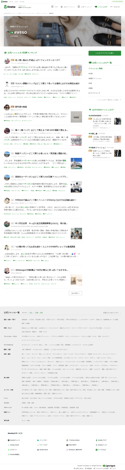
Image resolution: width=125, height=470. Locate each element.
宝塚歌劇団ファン (95, 412)
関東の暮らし (75, 381)
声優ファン (25, 416)
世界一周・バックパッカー (109, 377)
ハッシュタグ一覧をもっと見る (109, 100)
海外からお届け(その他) (93, 377)
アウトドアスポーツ (80, 354)
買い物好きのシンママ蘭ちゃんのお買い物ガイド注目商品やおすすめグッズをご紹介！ (36, 133)
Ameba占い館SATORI (75, 450)
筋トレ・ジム (26, 358)
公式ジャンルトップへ (112, 313)
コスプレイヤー (74, 365)
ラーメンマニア (53, 328)
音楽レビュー (60, 362)
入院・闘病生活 (26, 349)
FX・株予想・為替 (27, 407)
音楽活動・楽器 (63, 365)
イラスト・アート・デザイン (86, 358)
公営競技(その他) (53, 373)
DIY (46, 345)
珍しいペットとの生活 (45, 398)
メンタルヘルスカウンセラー (59, 349)
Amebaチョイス (15, 440)
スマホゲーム (113, 365)
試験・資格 (31, 403)
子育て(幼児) (60, 319)
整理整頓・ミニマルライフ (73, 345)
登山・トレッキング (45, 354)
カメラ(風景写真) (57, 358)
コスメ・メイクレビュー (72, 336)
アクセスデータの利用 (101, 468)
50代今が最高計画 (16, 273)
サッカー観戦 (80, 362)
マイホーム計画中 (88, 345)
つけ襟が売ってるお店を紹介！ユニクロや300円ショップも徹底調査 (45, 246)
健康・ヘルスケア (95, 369)
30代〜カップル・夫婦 (45, 390)
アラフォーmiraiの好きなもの (19, 63)
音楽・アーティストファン (38, 416)
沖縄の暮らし (86, 385)
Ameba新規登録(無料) (117, 1)
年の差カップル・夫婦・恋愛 (95, 390)
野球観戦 (88, 362)
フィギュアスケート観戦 (100, 362)
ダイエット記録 (86, 336)
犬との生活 (33, 398)
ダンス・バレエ (36, 358)
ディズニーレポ (70, 362)
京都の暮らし (35, 385)
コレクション (84, 365)
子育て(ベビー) (50, 319)
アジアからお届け (53, 377)
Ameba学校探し (15, 454)
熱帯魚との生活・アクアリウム (73, 398)
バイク (55, 365)
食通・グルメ (43, 332)
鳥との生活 (87, 398)
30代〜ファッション (19, 26)
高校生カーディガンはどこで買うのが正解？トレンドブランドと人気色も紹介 (49, 176)
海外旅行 (46, 381)
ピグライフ (13, 450)
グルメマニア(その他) (95, 328)
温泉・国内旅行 (26, 381)
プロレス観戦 (113, 362)
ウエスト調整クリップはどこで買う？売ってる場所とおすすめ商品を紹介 (47, 83)
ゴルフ (28, 354)
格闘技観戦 (25, 365)
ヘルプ (113, 468)
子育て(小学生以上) (71, 319)
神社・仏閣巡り (37, 381)
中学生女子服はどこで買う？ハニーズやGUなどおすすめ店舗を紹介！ (46, 200)
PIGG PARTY (72, 445)
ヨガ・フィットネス (68, 369)
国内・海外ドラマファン (73, 416)
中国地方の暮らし (56, 385)
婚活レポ (99, 319)
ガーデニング (26, 345)
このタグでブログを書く (104, 53)
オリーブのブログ (16, 250)
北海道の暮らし (55, 381)
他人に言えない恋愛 (28, 393)
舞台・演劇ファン (88, 416)
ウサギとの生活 (57, 398)
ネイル (94, 336)
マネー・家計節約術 (40, 407)
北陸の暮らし (105, 381)
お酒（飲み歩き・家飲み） (29, 332)
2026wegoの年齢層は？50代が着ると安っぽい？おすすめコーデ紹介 (46, 270)
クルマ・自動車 (46, 365)
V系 (91, 83)
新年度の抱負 (21, 106)
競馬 (31, 373)
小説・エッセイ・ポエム (104, 358)
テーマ (24, 313)
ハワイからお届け (65, 377)
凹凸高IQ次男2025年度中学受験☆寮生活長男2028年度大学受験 (29, 226)
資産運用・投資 (74, 407)
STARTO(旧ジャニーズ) (28, 412)
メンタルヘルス (37, 349)
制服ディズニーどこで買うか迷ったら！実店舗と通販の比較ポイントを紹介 (48, 153)
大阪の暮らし (26, 385)
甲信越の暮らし (95, 381)
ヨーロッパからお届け (39, 377)
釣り (23, 354)
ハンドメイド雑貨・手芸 (56, 345)
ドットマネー (43, 440)
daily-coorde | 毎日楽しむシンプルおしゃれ (24, 203)
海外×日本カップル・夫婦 (77, 390)
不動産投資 (64, 407)
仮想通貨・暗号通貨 (53, 407)
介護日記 (46, 349)
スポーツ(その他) (35, 365)
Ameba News (43, 450)
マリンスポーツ (57, 354)
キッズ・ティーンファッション (31, 340)
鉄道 (91, 365)
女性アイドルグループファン (79, 412)
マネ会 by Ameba (73, 440)
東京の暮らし (85, 381)
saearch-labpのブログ (17, 86)
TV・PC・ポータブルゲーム (30, 369)
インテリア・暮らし (37, 345)
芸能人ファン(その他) (108, 412)
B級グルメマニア (65, 328)
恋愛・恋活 (47, 393)
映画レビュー (26, 362)
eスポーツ (25, 373)
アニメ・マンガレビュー (38, 362)
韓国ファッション (96, 78)
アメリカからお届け (78, 377)
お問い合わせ (78, 468)
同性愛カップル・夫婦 (112, 390)
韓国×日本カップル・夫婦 (60, 390)
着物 (91, 88)
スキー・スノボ (68, 354)
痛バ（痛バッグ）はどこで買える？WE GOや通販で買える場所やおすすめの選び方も (52, 130)
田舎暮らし (95, 385)
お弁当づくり (43, 328)
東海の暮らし (115, 381)
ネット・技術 (26, 420)
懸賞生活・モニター (82, 369)
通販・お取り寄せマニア (109, 369)
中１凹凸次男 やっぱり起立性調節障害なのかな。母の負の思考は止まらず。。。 (51, 223)
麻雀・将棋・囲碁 (45, 369)
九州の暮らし (77, 385)
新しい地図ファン (64, 412)
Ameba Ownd (14, 445)
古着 (91, 73)
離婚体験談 (38, 393)
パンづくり (107, 328)
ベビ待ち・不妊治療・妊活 (36, 319)
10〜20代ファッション (28, 336)
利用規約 (88, 468)
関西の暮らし (45, 385)
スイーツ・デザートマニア (79, 328)
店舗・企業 (39, 313)
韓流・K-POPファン (43, 412)
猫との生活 (25, 398)
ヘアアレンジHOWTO (57, 336)
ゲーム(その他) (56, 369)
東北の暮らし (66, 381)
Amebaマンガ (102, 445)
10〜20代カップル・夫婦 (29, 390)
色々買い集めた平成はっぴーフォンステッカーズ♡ (37, 60)
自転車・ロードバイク (94, 354)
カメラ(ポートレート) (70, 358)
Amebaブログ (102, 440)
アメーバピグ (43, 445)
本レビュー (51, 362)
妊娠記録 (24, 319)
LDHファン (53, 412)
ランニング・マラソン (109, 354)
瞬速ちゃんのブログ (17, 110)
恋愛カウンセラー (57, 393)
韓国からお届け (26, 377)
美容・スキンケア (103, 336)
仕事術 (24, 403)
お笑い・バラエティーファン (56, 416)
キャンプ (34, 354)
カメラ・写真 (46, 358)
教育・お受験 (26, 323)
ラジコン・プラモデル (101, 365)
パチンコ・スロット (40, 373)
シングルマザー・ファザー (87, 319)
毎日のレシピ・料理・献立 (29, 328)
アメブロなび (102, 450)
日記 (30, 313)
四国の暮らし (67, 385)
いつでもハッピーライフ (18, 156)
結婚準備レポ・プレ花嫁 (111, 319)
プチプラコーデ (95, 93)
